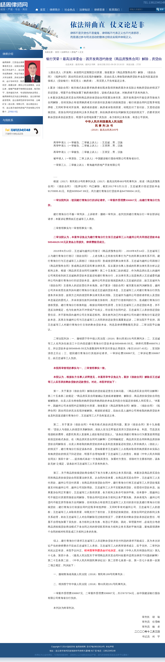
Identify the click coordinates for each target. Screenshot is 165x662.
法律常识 (65, 52)
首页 (42, 9)
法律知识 (84, 9)
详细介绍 (13, 111)
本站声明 (110, 647)
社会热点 (70, 9)
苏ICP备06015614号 (96, 647)
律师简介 (55, 9)
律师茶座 (99, 9)
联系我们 (114, 9)
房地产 (74, 52)
